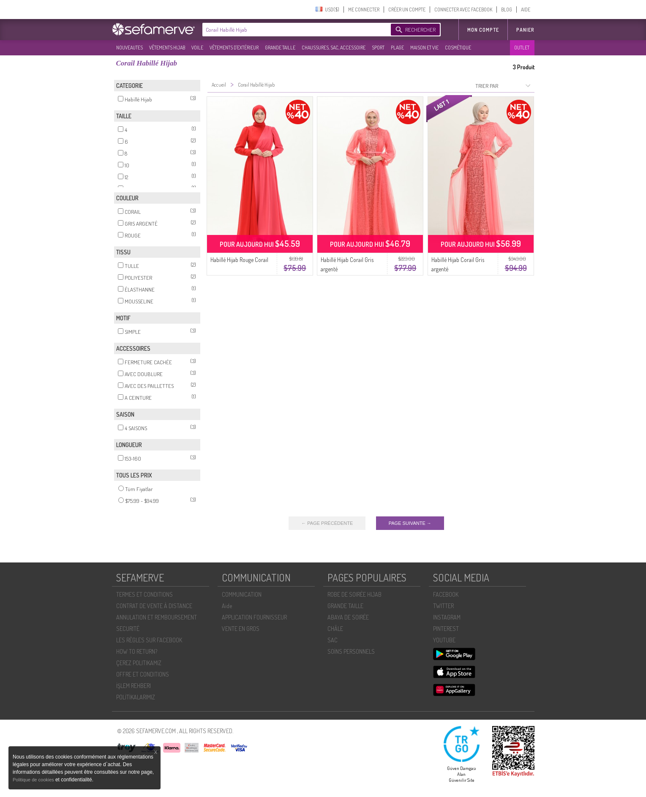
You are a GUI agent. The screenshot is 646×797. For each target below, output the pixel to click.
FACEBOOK (445, 594)
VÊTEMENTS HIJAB (167, 47)
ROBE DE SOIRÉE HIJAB (354, 594)
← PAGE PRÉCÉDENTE (327, 523)
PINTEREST (446, 628)
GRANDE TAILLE (280, 47)
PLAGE (397, 47)
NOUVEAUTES (129, 47)
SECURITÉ (127, 628)
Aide (227, 605)
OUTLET (521, 47)
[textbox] (294, 29)
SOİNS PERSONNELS (351, 651)
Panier (525, 30)
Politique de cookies (34, 779)
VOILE (197, 47)
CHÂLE (335, 628)
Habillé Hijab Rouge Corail (239, 259)
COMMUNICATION (242, 594)
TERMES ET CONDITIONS (144, 594)
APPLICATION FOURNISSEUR (254, 617)
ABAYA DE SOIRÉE (348, 617)
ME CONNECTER (363, 9)
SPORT (378, 47)
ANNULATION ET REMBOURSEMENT (156, 617)
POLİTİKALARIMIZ (135, 697)
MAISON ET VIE (424, 47)
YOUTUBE (444, 640)
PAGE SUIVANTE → (410, 523)
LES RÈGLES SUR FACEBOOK (149, 640)
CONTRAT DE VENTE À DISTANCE (154, 605)
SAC (332, 640)
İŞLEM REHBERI (133, 685)
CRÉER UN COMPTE (406, 9)
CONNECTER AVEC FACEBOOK (463, 9)
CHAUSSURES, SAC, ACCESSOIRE (333, 47)
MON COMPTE (483, 30)
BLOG (506, 9)
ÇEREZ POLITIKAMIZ (138, 662)
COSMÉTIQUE (458, 47)
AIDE (525, 9)
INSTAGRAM (447, 617)
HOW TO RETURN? (136, 651)
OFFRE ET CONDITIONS (142, 674)
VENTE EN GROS (240, 628)
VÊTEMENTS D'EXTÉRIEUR (234, 47)
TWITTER (443, 605)
